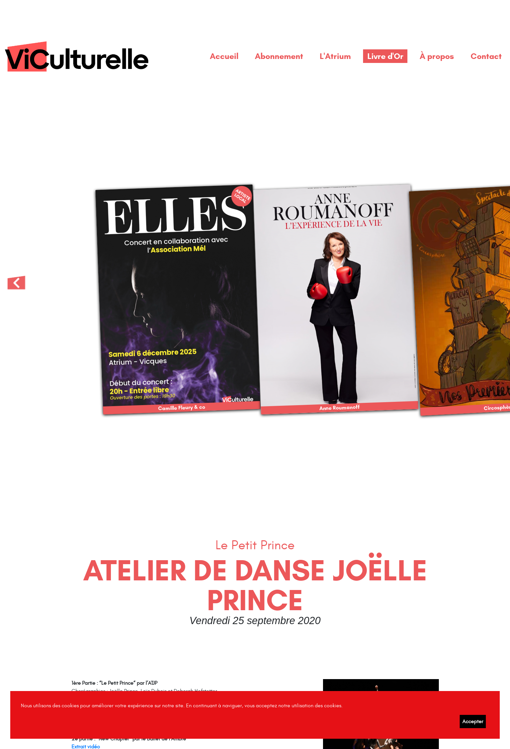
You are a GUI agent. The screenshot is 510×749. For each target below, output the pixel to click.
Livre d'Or (385, 56)
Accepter (472, 721)
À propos (437, 56)
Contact (486, 56)
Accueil (224, 56)
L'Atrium (335, 56)
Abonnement (279, 56)
